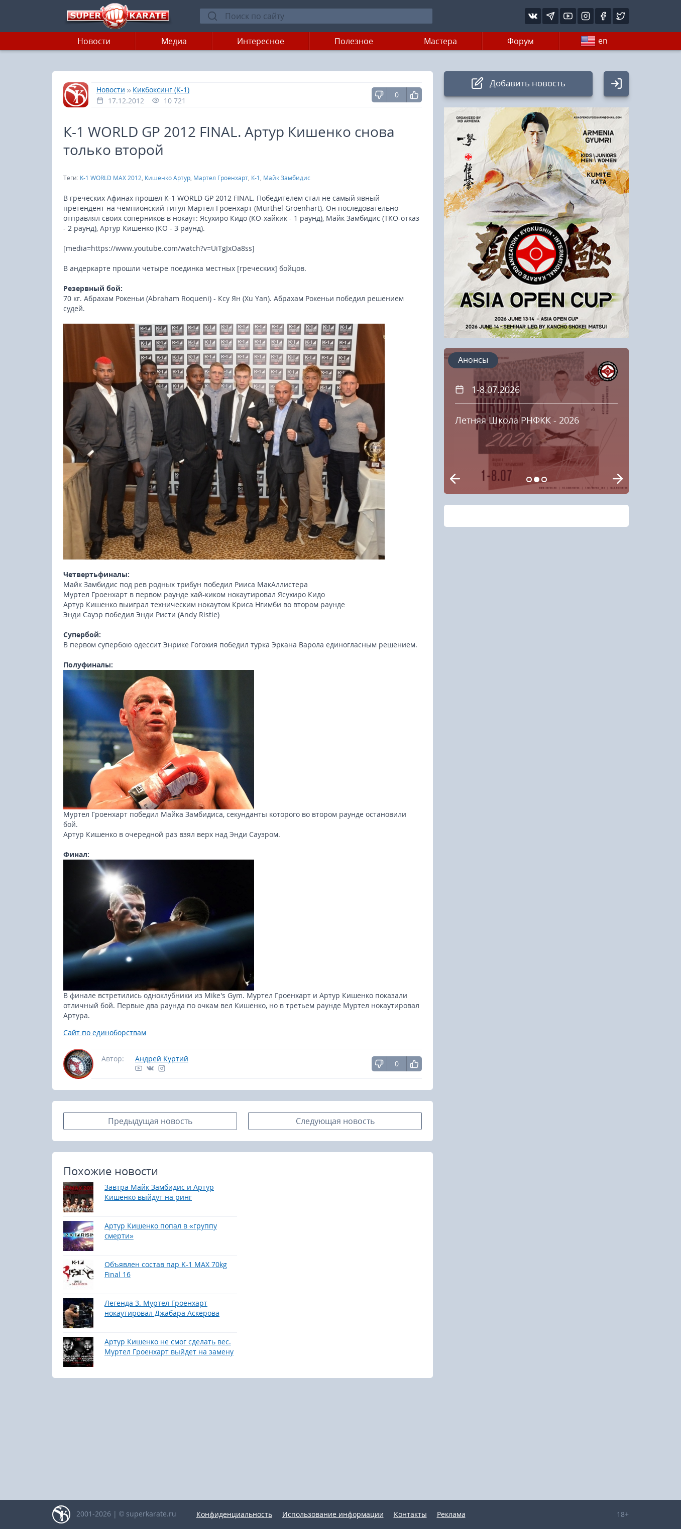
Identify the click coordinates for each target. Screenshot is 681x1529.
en (594, 41)
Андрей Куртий (161, 1058)
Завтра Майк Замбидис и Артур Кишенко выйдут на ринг (159, 1192)
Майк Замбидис (286, 178)
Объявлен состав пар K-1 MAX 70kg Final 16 (165, 1269)
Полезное (353, 41)
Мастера (440, 41)
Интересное (260, 41)
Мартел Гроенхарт (220, 178)
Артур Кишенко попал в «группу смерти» (160, 1230)
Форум (520, 41)
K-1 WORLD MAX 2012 (111, 178)
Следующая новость (335, 1121)
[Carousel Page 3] (544, 479)
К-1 (255, 178)
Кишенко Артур (167, 178)
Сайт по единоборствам (104, 1032)
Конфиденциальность (234, 1514)
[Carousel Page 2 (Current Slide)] (536, 479)
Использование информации (333, 1514)
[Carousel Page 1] (529, 479)
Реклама (451, 1514)
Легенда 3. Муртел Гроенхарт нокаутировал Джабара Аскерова (161, 1308)
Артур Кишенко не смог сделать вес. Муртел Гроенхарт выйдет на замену (169, 1346)
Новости (93, 41)
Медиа (174, 41)
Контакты (410, 1514)
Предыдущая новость (150, 1121)
